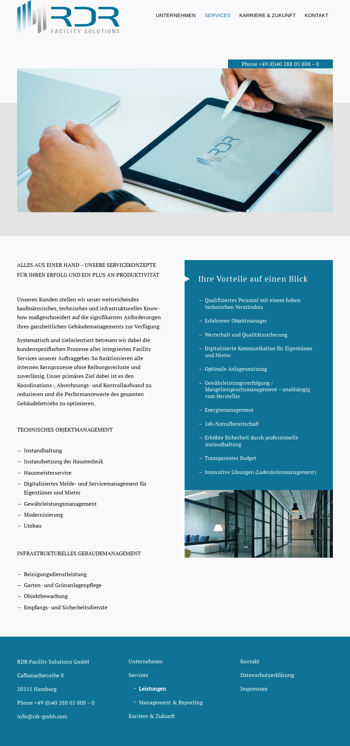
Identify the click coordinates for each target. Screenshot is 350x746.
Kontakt (249, 661)
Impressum (254, 688)
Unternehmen (146, 661)
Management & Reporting (171, 702)
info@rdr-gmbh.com (42, 716)
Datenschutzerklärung (267, 675)
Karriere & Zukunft (152, 716)
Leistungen (152, 688)
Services (138, 675)
